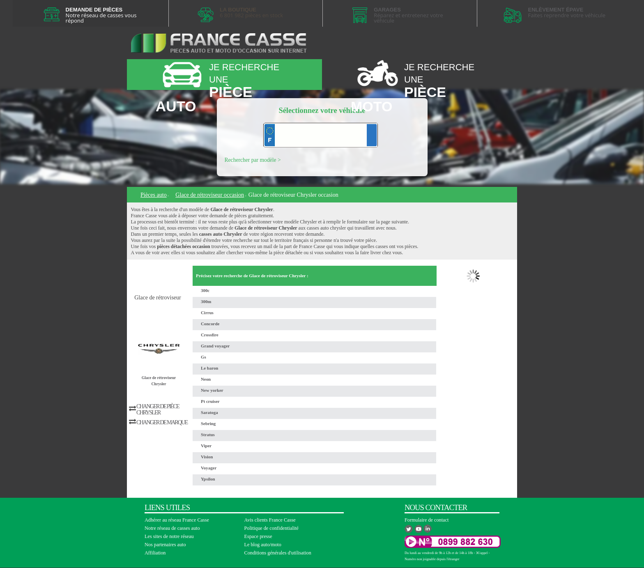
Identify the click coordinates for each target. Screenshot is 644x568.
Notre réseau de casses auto (172, 528)
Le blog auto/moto (262, 544)
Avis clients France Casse (270, 520)
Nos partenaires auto (165, 544)
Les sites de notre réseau (169, 536)
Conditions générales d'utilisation (277, 553)
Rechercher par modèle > (253, 160)
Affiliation (155, 553)
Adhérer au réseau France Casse (177, 520)
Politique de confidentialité (271, 528)
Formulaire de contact (426, 520)
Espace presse (258, 536)
